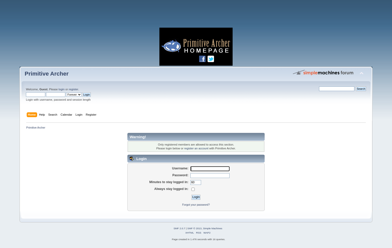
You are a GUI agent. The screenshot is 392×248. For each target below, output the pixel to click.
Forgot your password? (196, 204)
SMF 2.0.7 (179, 228)
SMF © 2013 (194, 228)
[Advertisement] (196, 15)
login (61, 89)
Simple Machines (212, 228)
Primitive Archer (47, 73)
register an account (196, 148)
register (73, 89)
